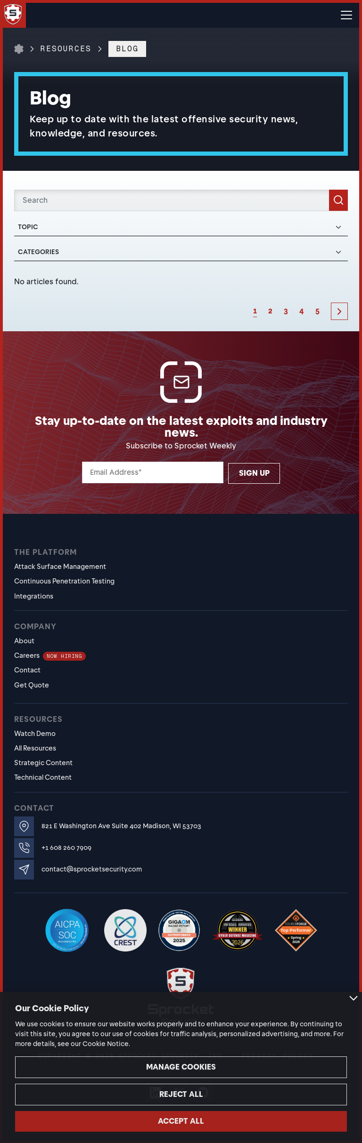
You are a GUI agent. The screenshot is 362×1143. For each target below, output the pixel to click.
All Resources (35, 748)
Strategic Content (43, 763)
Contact (27, 670)
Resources (66, 49)
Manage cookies (181, 1067)
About (24, 641)
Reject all (181, 1094)
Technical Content (43, 777)
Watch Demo (35, 733)
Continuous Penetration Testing (64, 581)
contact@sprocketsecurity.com (91, 869)
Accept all (181, 1121)
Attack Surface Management (60, 566)
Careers (50, 655)
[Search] (181, 200)
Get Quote (31, 685)
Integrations (33, 596)
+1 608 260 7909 (66, 847)
